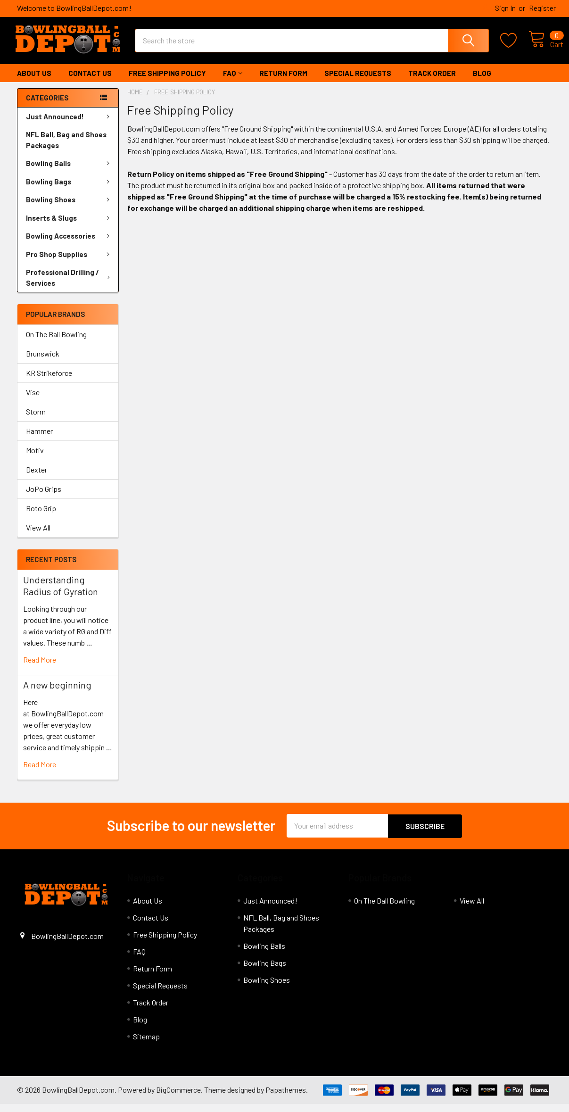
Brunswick (42, 361)
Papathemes (285, 1097)
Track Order (432, 81)
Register (542, 8)
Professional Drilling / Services (70, 286)
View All (38, 535)
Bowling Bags (69, 190)
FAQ (232, 81)
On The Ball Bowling (56, 342)
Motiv (35, 458)
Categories (47, 106)
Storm (36, 419)
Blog (482, 81)
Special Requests (357, 81)
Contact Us (90, 81)
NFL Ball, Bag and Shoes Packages (66, 148)
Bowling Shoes (69, 208)
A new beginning (57, 693)
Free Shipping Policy (167, 81)
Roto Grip (41, 516)
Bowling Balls (69, 171)
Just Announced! (69, 125)
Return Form (283, 81)
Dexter (36, 477)
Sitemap (146, 1044)
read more (39, 668)
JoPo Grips (43, 497)
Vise (33, 400)
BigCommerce (178, 1097)
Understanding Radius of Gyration (60, 594)
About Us (34, 81)
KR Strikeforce (49, 381)
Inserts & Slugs (69, 226)
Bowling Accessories (69, 244)
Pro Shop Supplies (69, 262)
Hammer (39, 439)
